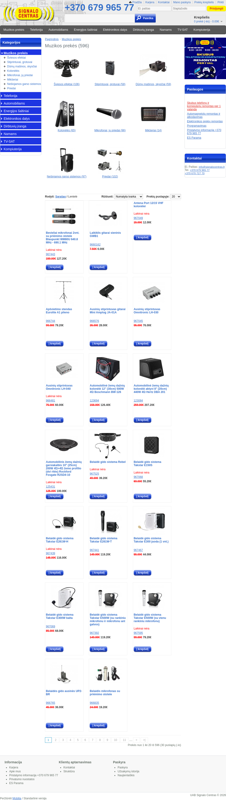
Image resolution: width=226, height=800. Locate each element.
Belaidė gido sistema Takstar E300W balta (59, 616)
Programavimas (196, 125)
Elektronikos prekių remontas (205, 121)
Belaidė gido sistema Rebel (107, 462)
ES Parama (194, 137)
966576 (94, 321)
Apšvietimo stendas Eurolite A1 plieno (59, 311)
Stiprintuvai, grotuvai (19, 62)
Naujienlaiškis (126, 775)
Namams (166, 29)
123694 (94, 400)
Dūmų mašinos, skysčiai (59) (153, 82)
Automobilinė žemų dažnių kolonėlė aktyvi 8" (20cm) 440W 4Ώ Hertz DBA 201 (151, 389)
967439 (50, 553)
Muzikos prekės (13, 29)
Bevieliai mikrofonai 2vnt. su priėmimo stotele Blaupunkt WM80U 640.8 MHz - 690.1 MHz (62, 237)
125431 (50, 486)
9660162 (95, 244)
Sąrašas (60, 196)
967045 (138, 321)
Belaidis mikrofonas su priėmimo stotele (105, 692)
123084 (138, 400)
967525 (94, 473)
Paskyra (123, 767)
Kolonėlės (13, 70)
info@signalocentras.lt (212, 166)
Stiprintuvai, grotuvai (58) (110, 82)
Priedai (11, 88)
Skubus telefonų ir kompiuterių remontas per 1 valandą (204, 106)
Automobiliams (58, 29)
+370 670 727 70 (195, 173)
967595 (138, 633)
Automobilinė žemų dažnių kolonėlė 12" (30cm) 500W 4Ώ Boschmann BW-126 (107, 389)
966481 (50, 400)
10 (115, 740)
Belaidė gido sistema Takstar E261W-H (59, 540)
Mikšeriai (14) (153, 129)
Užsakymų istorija (128, 771)
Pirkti (220, 2)
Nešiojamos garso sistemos (24, 84)
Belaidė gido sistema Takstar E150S (147, 463)
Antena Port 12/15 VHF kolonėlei (149, 204)
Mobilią (16, 798)
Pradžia (135, 2)
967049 (138, 218)
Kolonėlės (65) (66, 129)
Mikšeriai (12, 79)
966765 (50, 702)
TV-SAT (183, 29)
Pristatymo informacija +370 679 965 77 (33, 775)
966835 (94, 702)
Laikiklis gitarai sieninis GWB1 (105, 234)
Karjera (150, 2)
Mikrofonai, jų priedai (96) (109, 129)
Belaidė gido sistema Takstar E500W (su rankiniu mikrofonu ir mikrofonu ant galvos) (108, 619)
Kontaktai (164, 2)
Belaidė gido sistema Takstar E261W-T (103, 540)
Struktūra (69, 771)
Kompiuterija (201, 29)
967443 (50, 254)
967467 (138, 550)
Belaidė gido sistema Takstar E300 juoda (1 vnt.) (151, 540)
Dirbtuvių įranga (143, 29)
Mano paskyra (181, 2)
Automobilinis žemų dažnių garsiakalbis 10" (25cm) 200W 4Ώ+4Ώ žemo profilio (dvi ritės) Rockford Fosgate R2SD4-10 (64, 468)
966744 (50, 321)
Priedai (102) (110, 175)
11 (124, 740)
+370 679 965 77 (99, 7)
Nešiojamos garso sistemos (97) (66, 175)
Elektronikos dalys (115, 29)
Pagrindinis (52, 39)
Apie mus (15, 771)
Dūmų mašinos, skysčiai (22, 66)
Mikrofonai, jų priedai (20, 75)
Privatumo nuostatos (21, 779)
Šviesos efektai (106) (66, 82)
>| (144, 740)
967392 (94, 633)
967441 (94, 550)
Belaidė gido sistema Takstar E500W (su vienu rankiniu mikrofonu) (150, 618)
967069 (50, 626)
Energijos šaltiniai (85, 29)
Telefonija (36, 29)
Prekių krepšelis (204, 2)
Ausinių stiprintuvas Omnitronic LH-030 (147, 311)
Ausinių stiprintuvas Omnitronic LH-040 (59, 387)
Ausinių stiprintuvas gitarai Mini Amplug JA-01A (107, 311)
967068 (138, 477)
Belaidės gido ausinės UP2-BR (64, 692)
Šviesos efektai (16, 57)
